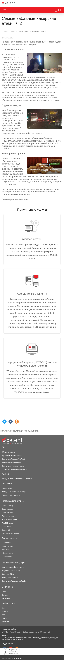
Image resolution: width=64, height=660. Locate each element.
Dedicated (6, 474)
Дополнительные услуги (13, 562)
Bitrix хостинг (7, 550)
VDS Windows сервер (10, 519)
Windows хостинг (8, 553)
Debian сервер (7, 509)
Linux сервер (6, 526)
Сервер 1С (6, 530)
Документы (6, 622)
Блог (3, 608)
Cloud (4, 447)
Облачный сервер (8, 452)
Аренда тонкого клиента (11, 495)
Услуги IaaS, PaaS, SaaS (11, 571)
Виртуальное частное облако (13, 466)
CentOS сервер (7, 505)
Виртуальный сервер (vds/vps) (13, 459)
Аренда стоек (7, 488)
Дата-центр (6, 598)
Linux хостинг (7, 557)
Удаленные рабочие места (12, 455)
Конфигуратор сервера (10, 533)
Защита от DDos (8, 574)
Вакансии (5, 595)
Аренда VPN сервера (10, 577)
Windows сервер (8, 516)
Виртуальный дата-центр (11, 462)
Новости (5, 611)
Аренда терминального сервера (14, 492)
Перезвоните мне (60, 3)
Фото (3, 615)
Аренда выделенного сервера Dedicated (17, 479)
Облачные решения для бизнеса (14, 469)
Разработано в (12, 658)
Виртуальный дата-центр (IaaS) (14, 581)
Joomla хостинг (7, 546)
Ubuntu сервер (7, 512)
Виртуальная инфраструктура (13, 567)
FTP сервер (6, 543)
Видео (4, 618)
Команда (5, 591)
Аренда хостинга (10, 538)
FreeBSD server (7, 523)
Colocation (7, 483)
